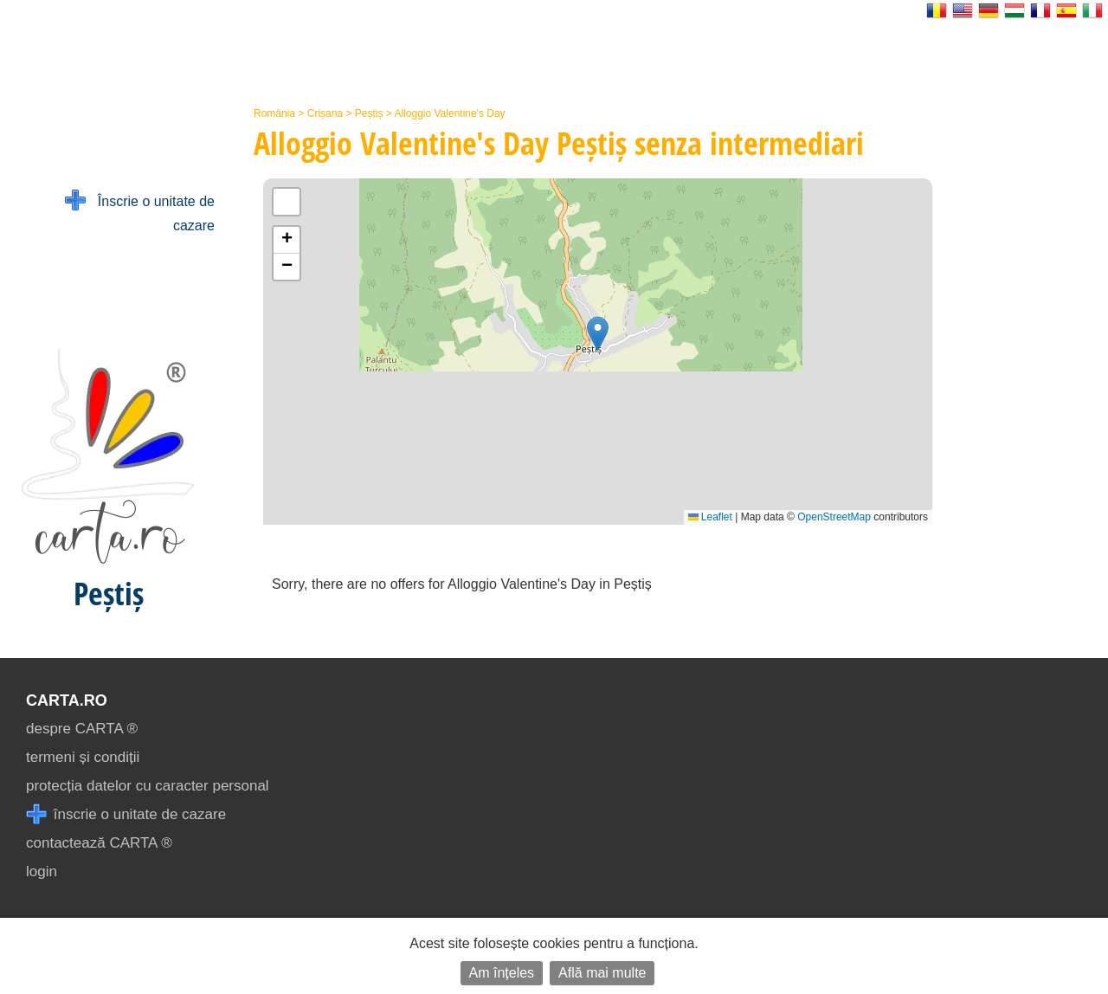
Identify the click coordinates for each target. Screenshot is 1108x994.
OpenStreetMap (834, 517)
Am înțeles (502, 972)
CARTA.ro (66, 700)
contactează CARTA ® (99, 843)
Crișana (325, 113)
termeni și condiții (82, 757)
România (274, 113)
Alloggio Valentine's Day (449, 113)
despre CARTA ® (82, 728)
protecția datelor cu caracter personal (147, 786)
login (41, 871)
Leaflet (710, 517)
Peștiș (369, 113)
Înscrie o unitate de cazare (140, 211)
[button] (598, 334)
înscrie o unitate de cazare (126, 814)
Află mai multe (602, 972)
